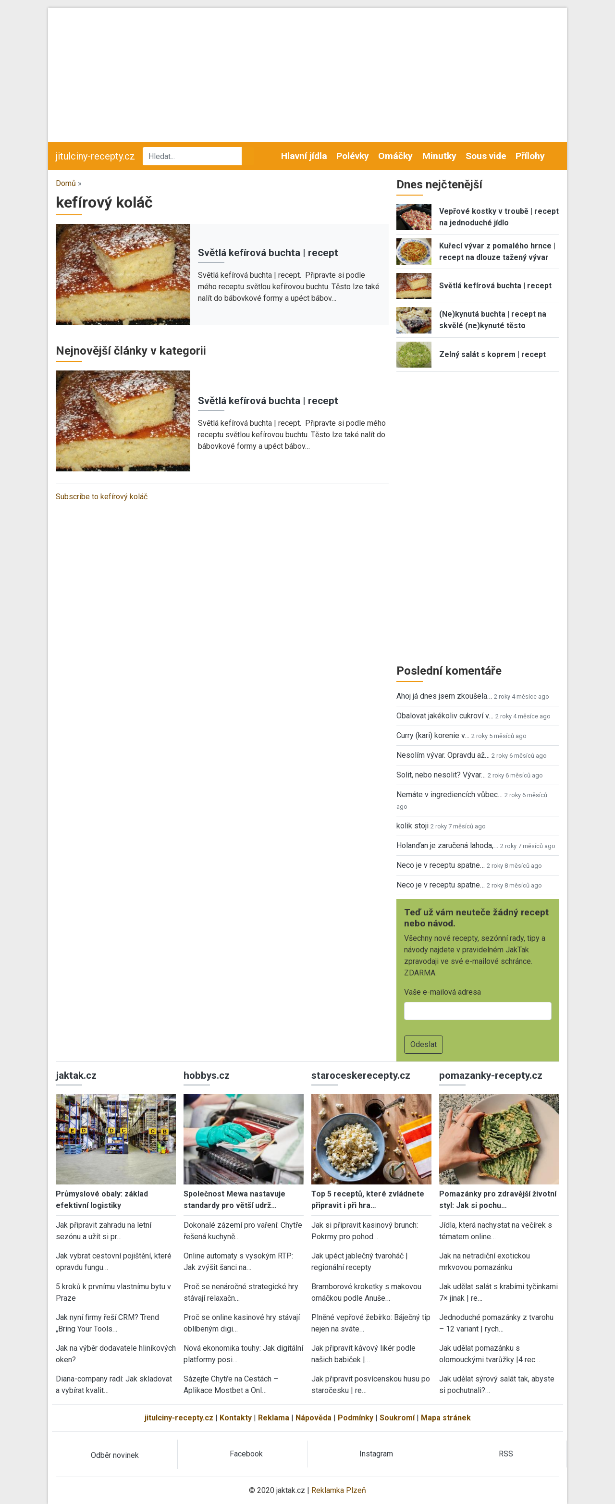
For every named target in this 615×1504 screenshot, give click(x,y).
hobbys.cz (207, 1075)
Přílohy (530, 155)
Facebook (246, 1453)
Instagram (376, 1453)
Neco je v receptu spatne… (440, 865)
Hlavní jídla (304, 155)
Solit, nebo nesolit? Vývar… (441, 774)
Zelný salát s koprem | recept (492, 354)
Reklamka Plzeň (338, 1490)
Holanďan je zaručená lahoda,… (447, 845)
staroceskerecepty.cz (360, 1075)
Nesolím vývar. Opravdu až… (443, 755)
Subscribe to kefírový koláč (102, 496)
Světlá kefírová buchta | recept (268, 253)
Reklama (273, 1417)
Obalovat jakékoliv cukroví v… (444, 715)
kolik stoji (412, 825)
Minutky (439, 155)
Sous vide (486, 155)
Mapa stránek (446, 1417)
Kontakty (236, 1417)
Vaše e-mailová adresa (442, 992)
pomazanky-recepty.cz (490, 1075)
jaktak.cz (76, 1075)
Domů (66, 183)
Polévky (352, 155)
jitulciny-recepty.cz (95, 156)
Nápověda (313, 1417)
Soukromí (397, 1417)
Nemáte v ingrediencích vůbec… (449, 794)
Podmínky (355, 1417)
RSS (506, 1453)
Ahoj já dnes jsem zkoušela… (444, 696)
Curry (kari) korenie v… (432, 735)
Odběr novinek (115, 1455)
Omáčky (395, 155)
